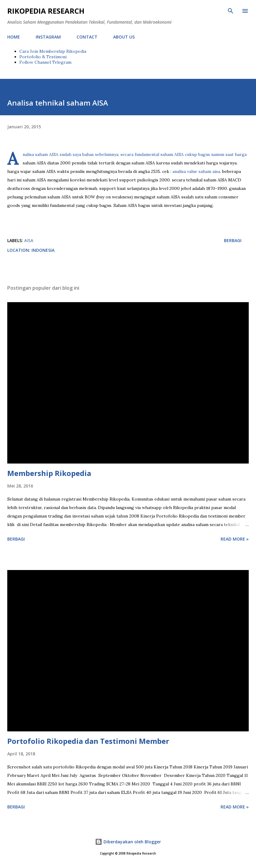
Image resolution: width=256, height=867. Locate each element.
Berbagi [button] (232, 240)
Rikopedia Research (45, 11)
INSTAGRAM (48, 37)
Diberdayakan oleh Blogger (128, 842)
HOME (13, 37)
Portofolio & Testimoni (43, 56)
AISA (28, 240)
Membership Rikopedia (49, 473)
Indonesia (42, 250)
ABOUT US (124, 37)
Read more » (235, 539)
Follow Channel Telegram (45, 62)
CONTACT (87, 37)
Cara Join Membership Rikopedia (52, 51)
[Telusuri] (230, 11)
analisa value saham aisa (196, 171)
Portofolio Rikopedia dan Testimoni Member (88, 741)
